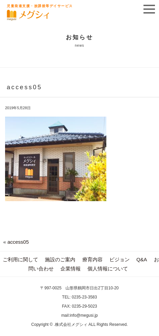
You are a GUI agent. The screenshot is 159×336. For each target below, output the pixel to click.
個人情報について (107, 268)
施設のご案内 (60, 259)
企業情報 (70, 268)
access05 (18, 242)
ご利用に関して (20, 259)
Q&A (141, 259)
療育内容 (92, 259)
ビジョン (119, 259)
